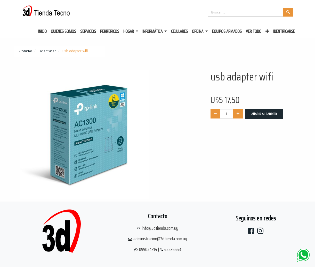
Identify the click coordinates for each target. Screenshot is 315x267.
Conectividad (47, 51)
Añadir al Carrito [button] (264, 114)
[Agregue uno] (238, 113)
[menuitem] (42, 31)
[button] (267, 31)
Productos (26, 51)
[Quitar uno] (215, 113)
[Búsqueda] (288, 12)
